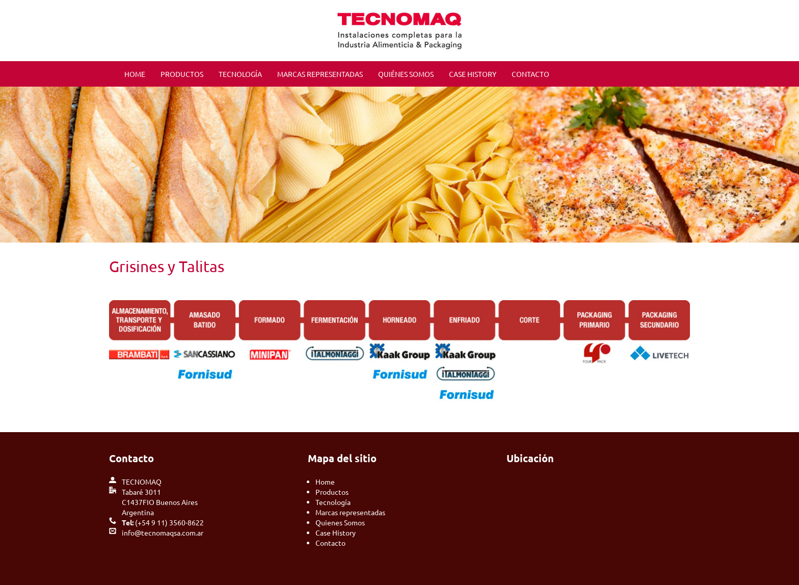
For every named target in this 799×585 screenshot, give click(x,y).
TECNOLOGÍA (240, 73)
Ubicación (530, 458)
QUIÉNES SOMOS (406, 73)
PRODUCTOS (182, 73)
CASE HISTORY (472, 73)
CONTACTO (530, 73)
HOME (134, 73)
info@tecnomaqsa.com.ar (162, 532)
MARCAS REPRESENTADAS (320, 73)
